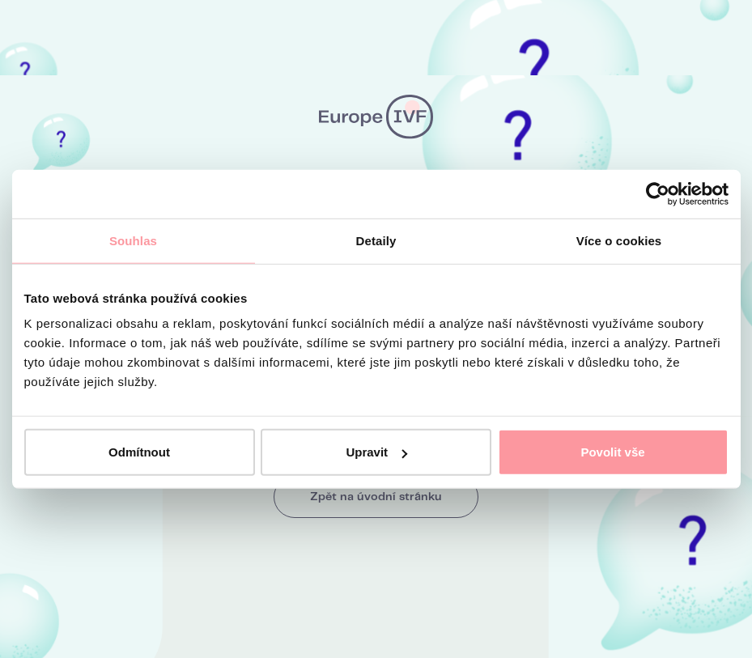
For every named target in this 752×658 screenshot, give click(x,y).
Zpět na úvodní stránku (376, 497)
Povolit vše (612, 452)
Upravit (376, 452)
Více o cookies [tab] (619, 240)
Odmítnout (139, 452)
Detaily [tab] (376, 240)
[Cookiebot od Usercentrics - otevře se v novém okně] (658, 193)
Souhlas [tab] (133, 240)
